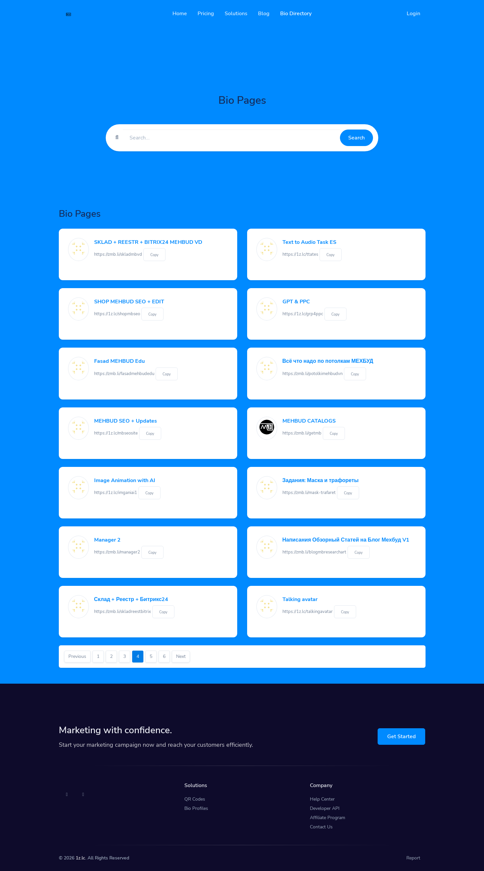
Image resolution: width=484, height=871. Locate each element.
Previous (77, 656)
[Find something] (231, 138)
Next (181, 656)
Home (179, 13)
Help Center (322, 799)
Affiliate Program (327, 817)
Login (413, 13)
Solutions (236, 13)
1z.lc (80, 858)
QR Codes (194, 799)
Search (356, 137)
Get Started (401, 736)
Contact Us (321, 827)
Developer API (325, 808)
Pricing (206, 13)
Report (413, 858)
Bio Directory (296, 13)
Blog (264, 13)
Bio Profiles (196, 808)
